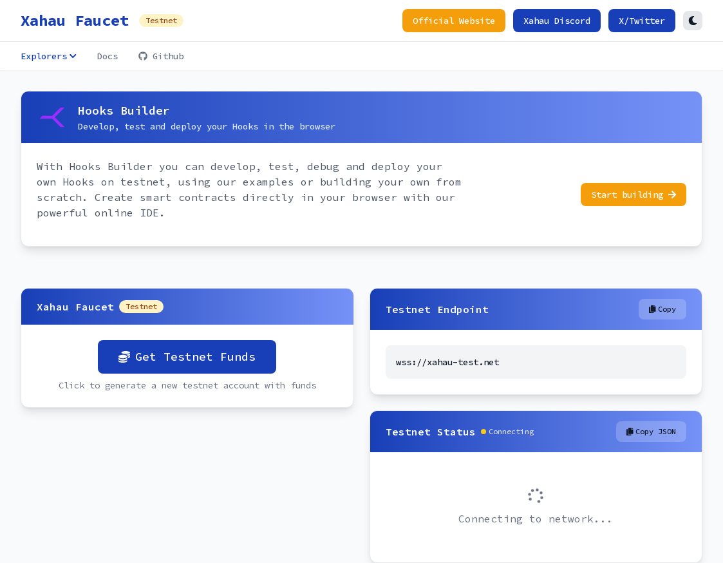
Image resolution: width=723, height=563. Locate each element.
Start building (633, 194)
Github (160, 56)
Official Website (454, 20)
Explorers (49, 56)
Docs (107, 56)
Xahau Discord (556, 20)
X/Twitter (642, 20)
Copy (663, 309)
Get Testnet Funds (187, 356)
